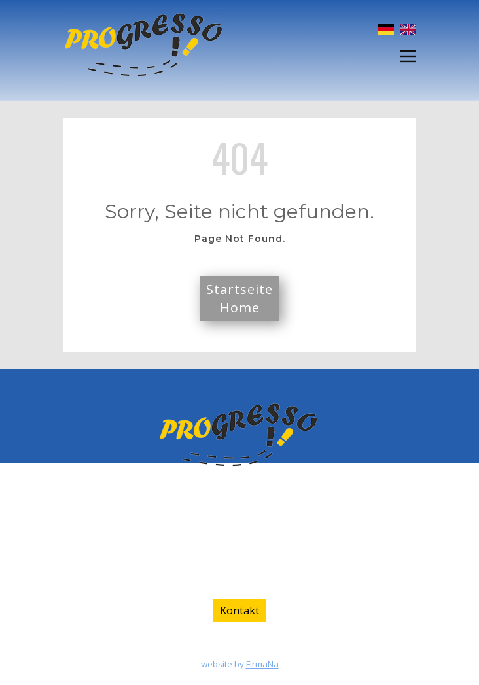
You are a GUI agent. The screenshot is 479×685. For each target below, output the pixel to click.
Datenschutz (266, 647)
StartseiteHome (239, 298)
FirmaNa (262, 664)
